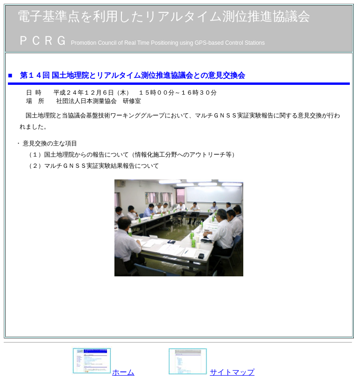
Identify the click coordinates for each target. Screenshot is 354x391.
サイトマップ (232, 372)
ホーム (103, 372)
